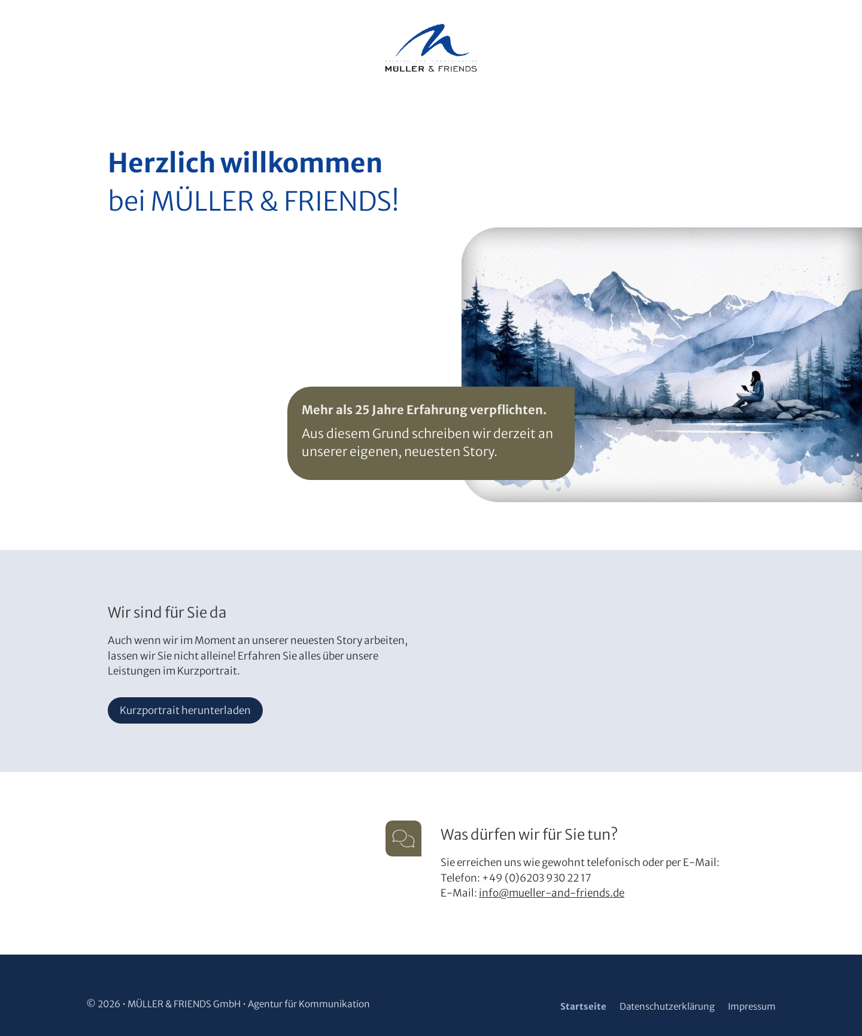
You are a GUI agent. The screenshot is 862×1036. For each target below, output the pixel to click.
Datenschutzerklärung (667, 1006)
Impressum (752, 1006)
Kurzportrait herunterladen (185, 710)
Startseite (583, 1006)
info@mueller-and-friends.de (551, 893)
